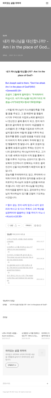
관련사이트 (6, 383)
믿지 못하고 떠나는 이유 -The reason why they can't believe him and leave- (20, 278)
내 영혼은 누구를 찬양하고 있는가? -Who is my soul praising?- (20, 248)
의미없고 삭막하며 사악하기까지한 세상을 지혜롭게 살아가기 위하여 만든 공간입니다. (20, 357)
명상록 (9, 234)
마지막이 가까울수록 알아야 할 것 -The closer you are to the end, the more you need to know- (20, 257)
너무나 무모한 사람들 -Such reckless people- (20, 240)
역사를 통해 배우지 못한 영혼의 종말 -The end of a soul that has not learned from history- (20, 267)
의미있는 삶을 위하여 (12, 3)
